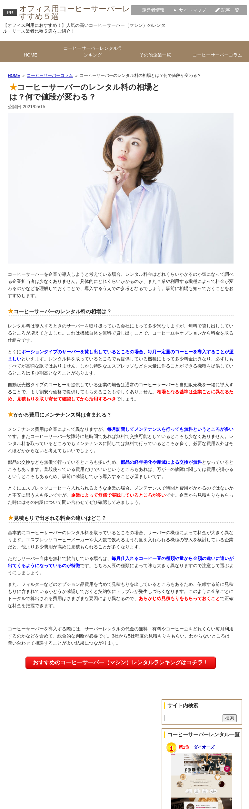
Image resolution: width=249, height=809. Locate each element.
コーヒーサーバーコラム (217, 54)
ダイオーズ (204, 747)
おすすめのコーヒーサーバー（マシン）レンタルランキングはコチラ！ (120, 662)
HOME (30, 54)
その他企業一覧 (155, 54)
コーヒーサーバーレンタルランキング (93, 51)
